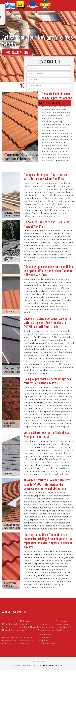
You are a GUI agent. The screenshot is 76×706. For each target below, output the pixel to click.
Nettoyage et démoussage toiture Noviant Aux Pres (63, 625)
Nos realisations (17, 52)
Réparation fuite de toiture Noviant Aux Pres (11, 627)
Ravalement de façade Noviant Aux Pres (10, 640)
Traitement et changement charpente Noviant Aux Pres (46, 639)
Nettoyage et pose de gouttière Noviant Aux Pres (29, 625)
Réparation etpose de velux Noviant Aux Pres (46, 627)
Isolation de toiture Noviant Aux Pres (27, 640)
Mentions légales (52, 666)
